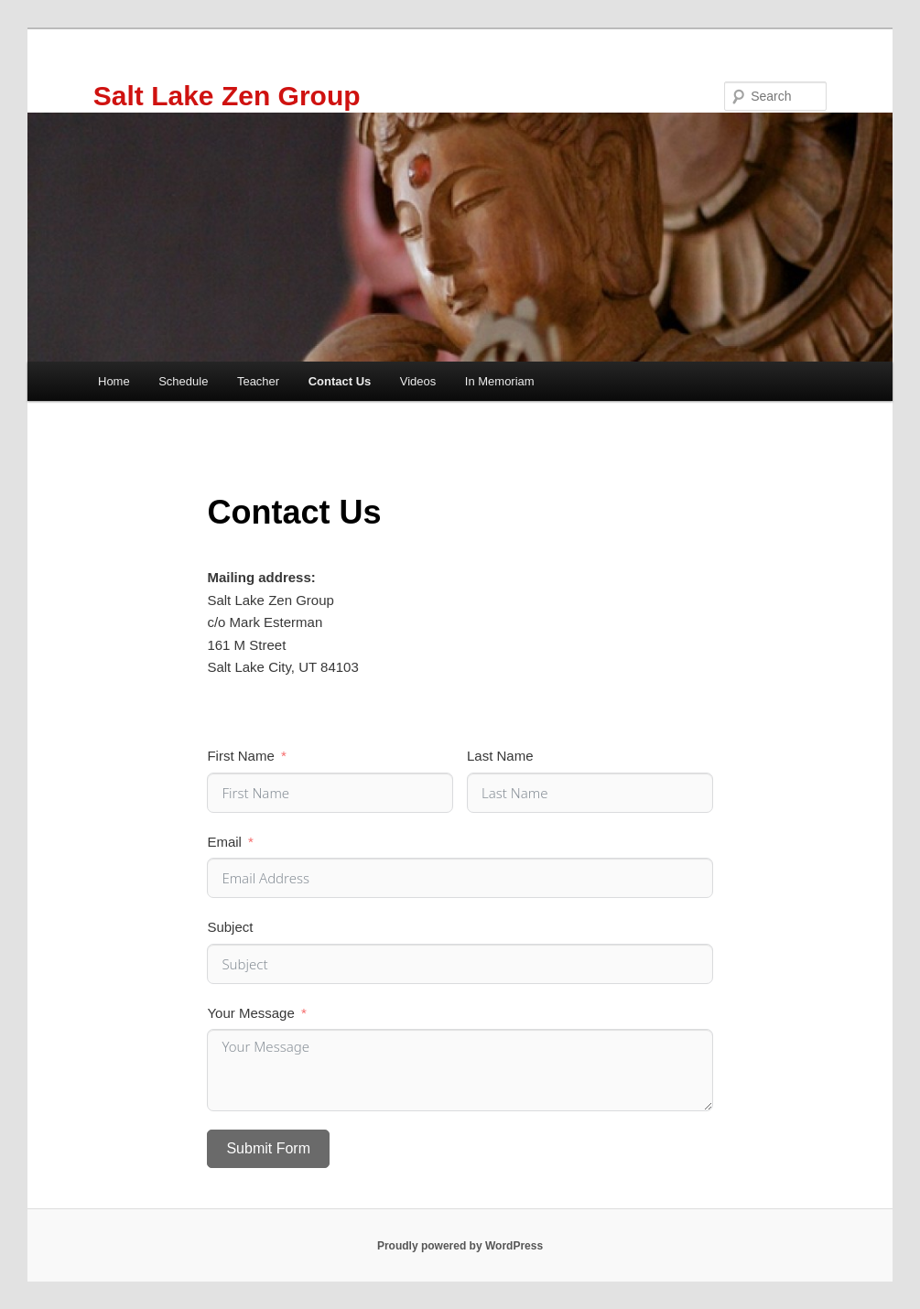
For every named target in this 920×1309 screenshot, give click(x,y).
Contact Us (340, 381)
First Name (240, 755)
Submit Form (268, 1148)
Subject (230, 927)
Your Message (250, 1013)
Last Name (500, 755)
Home (114, 381)
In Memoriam (500, 381)
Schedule (183, 381)
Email (224, 841)
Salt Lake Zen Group (227, 96)
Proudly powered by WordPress (460, 1245)
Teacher (258, 381)
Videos (418, 381)
